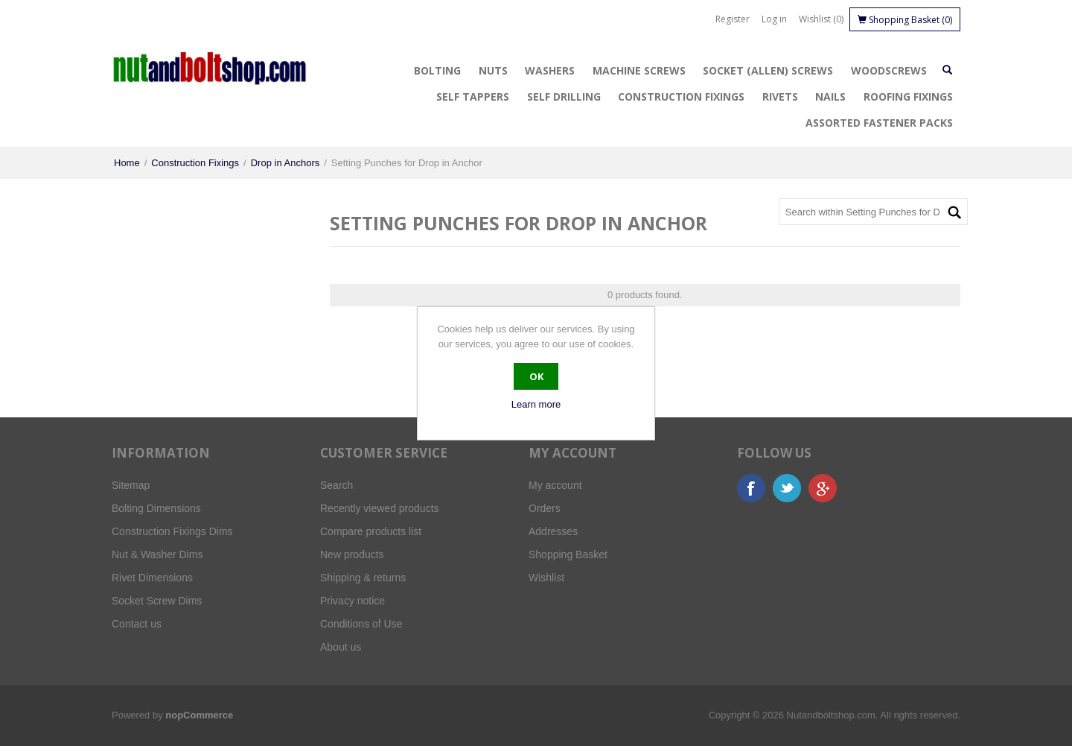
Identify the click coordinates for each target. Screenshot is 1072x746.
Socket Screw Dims (157, 601)
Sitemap (131, 485)
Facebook (751, 488)
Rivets (780, 96)
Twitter (787, 488)
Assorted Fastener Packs (879, 123)
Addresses (553, 531)
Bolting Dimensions (156, 508)
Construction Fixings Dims (172, 531)
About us (340, 647)
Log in (774, 19)
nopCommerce (199, 715)
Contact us (137, 624)
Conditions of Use (361, 624)
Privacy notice (352, 601)
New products (352, 554)
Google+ (822, 488)
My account (555, 485)
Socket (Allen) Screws (768, 70)
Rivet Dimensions (152, 578)
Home (127, 162)
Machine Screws (639, 70)
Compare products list (370, 531)
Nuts (493, 70)
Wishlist (546, 578)
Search (336, 485)
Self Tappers (472, 96)
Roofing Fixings (908, 96)
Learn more (536, 404)
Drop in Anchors (285, 162)
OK (536, 376)
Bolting (437, 70)
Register (732, 19)
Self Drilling (564, 96)
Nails (830, 96)
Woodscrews (889, 70)
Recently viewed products (379, 508)
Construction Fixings (681, 96)
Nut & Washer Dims (157, 554)
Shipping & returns (363, 578)
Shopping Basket (568, 554)
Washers (550, 70)
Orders (545, 508)
